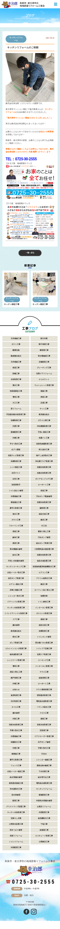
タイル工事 (16, 707)
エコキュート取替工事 (44, 836)
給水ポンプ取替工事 (44, 543)
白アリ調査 (16, 450)
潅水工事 (16, 514)
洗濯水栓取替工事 (44, 467)
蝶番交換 (16, 350)
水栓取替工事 (16, 379)
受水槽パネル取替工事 (44, 643)
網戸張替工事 (16, 678)
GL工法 (44, 526)
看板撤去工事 (16, 502)
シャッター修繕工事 (44, 760)
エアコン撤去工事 (16, 584)
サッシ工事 (44, 409)
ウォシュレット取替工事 (44, 385)
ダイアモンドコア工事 (44, 479)
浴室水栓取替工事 (44, 725)
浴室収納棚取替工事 (44, 444)
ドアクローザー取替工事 (44, 736)
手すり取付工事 (16, 444)
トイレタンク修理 (44, 637)
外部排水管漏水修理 (44, 801)
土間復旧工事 (44, 842)
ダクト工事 (16, 344)
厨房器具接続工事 (16, 783)
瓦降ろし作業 (16, 818)
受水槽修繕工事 (44, 356)
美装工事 (44, 397)
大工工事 (16, 403)
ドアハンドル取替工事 (16, 602)
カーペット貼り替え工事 (44, 590)
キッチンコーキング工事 (16, 567)
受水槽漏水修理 (16, 549)
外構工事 (16, 438)
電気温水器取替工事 (44, 701)
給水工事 (16, 555)
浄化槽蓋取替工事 (44, 426)
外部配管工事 (44, 812)
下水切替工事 (44, 771)
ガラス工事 (16, 520)
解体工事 (16, 537)
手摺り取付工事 (16, 730)
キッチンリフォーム (16, 39)
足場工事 (44, 403)
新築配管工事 (16, 432)
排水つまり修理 (16, 830)
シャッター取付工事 (16, 596)
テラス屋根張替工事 (44, 690)
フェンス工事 (16, 766)
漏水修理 (16, 625)
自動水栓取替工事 (44, 473)
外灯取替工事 (16, 701)
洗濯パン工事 (44, 438)
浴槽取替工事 (16, 420)
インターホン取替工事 (44, 608)
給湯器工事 (44, 830)
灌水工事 (16, 385)
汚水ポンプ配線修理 (44, 496)
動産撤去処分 (16, 356)
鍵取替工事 (44, 508)
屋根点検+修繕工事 (44, 766)
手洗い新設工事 (44, 432)
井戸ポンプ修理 (44, 742)
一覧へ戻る (30, 253)
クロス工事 (44, 713)
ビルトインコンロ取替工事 (16, 648)
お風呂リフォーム (44, 807)
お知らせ (16, 690)
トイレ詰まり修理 (16, 491)
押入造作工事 (44, 450)
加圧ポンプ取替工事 (16, 578)
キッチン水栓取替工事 (16, 608)
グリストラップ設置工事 (16, 807)
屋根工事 (44, 619)
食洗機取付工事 (44, 818)
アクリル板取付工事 (44, 578)
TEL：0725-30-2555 (21, 159)
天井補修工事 (16, 338)
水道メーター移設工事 (16, 771)
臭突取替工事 (16, 695)
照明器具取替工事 (44, 695)
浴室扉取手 (16, 485)
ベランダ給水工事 (44, 707)
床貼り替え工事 (16, 672)
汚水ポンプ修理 (44, 537)
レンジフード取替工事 (16, 660)
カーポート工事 (44, 485)
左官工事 (16, 479)
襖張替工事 (44, 350)
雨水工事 (16, 637)
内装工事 (16, 719)
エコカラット (44, 379)
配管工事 (16, 801)
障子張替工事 (44, 344)
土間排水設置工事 (16, 824)
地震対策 (44, 596)
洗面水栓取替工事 (16, 725)
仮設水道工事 (44, 514)
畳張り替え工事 (44, 531)
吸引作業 (44, 338)
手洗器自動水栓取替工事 (16, 414)
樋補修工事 (16, 754)
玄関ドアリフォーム (44, 374)
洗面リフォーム (16, 836)
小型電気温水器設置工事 (44, 549)
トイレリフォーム (16, 842)
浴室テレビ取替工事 (16, 455)
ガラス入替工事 (44, 420)
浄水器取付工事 (16, 789)
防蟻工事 (16, 374)
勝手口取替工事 (16, 508)
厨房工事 (16, 543)
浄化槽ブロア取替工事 (44, 461)
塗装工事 (44, 719)
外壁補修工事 (16, 496)
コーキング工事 (44, 660)
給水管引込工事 (44, 777)
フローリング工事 (16, 526)
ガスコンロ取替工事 (44, 613)
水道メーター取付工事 (16, 573)
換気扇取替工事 (16, 654)
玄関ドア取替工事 (44, 654)
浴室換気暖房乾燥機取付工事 (44, 567)
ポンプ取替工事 (16, 643)
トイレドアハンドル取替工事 (15, 613)
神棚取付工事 (16, 742)
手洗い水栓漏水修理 (16, 561)
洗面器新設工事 (16, 391)
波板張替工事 (44, 678)
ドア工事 (16, 619)
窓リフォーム (16, 409)
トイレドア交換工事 (44, 648)
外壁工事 (16, 426)
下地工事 (44, 824)
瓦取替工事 (44, 730)
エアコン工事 (44, 573)
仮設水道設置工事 (44, 561)
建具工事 (44, 520)
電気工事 (16, 397)
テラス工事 (44, 672)
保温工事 (16, 368)
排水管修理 (16, 795)
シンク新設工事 (16, 467)
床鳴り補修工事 (16, 590)
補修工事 (44, 391)
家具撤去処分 (44, 414)
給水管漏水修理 (16, 777)
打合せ (44, 754)
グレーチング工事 (44, 368)
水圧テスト (16, 473)
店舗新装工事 (44, 362)
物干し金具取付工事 (44, 455)
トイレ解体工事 (44, 602)
